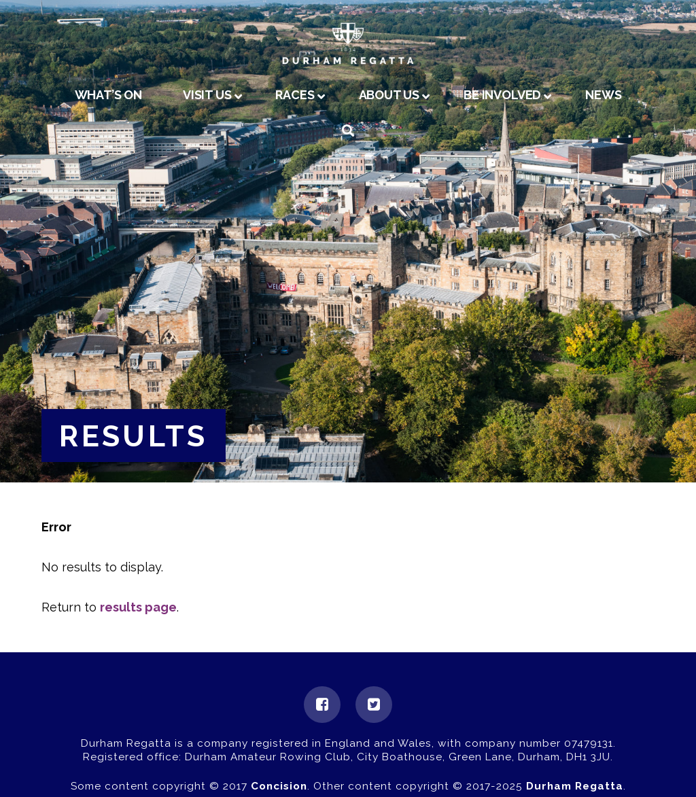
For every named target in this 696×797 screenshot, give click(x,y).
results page (138, 607)
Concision (279, 786)
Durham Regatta (574, 786)
